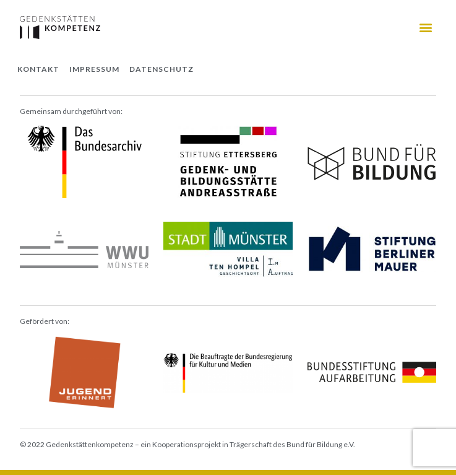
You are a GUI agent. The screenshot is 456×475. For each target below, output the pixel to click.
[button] (426, 27)
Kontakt (38, 69)
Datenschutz (161, 69)
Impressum (94, 69)
